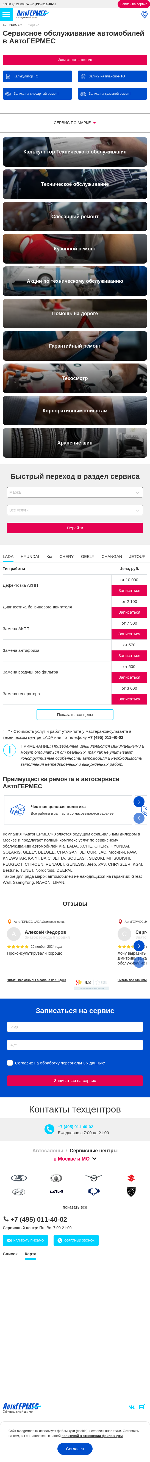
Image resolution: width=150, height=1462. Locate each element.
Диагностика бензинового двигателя (37, 607)
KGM (137, 864)
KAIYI (33, 858)
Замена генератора (21, 693)
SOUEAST (77, 858)
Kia (62, 846)
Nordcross (44, 870)
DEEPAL (65, 870)
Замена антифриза (21, 650)
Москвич (117, 852)
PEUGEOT (13, 864)
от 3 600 (129, 688)
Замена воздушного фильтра (30, 672)
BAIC (46, 858)
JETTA (59, 858)
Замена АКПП (16, 628)
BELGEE (46, 852)
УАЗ (101, 864)
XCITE (86, 846)
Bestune (10, 870)
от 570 (129, 644)
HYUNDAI (119, 846)
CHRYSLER (119, 864)
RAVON (43, 882)
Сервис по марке (73, 123)
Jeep (91, 864)
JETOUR (88, 852)
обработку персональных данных (72, 1063)
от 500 (129, 666)
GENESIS (75, 864)
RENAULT (55, 864)
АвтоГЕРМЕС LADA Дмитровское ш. (39, 921)
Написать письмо (114, 1406)
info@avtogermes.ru (98, 1378)
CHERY (101, 846)
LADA (72, 846)
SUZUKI (96, 858)
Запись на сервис (133, 4)
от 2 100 (129, 601)
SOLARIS (12, 852)
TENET (26, 870)
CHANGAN (67, 852)
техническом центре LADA (28, 737)
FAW (131, 852)
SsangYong (23, 882)
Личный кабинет (114, 1391)
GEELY (29, 852)
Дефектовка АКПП (20, 585)
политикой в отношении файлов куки (92, 1436)
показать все (75, 1207)
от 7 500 (129, 623)
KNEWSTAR (14, 858)
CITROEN (34, 864)
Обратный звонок (39, 1406)
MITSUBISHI (118, 858)
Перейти (75, 527)
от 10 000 (129, 579)
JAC (102, 852)
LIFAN (58, 882)
